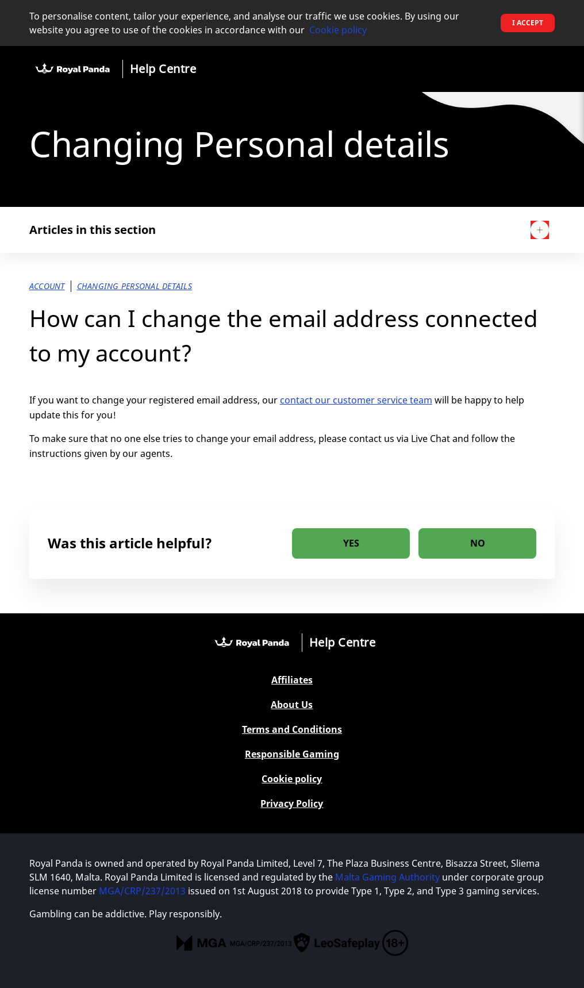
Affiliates (292, 680)
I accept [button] (527, 23)
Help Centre (163, 68)
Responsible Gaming (292, 754)
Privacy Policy (291, 803)
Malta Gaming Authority (387, 877)
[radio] (351, 543)
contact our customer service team (356, 400)
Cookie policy (338, 30)
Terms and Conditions (292, 729)
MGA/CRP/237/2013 (142, 891)
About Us (292, 704)
